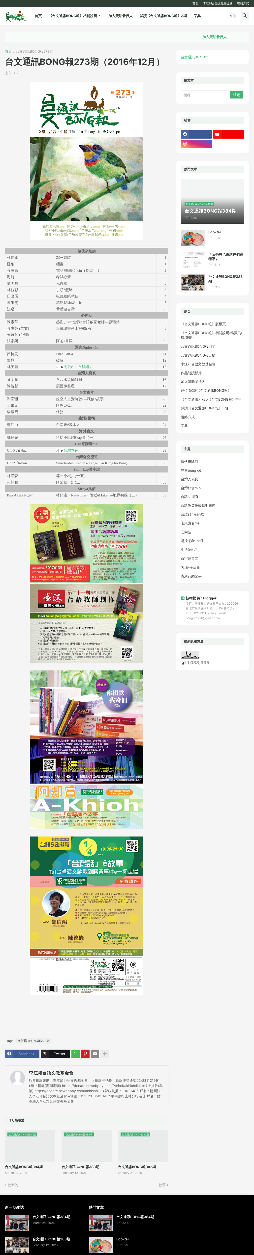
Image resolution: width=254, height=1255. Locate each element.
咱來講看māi (190, 523)
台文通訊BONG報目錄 (198, 355)
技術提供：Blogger (199, 598)
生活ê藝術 (189, 549)
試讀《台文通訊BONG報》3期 (163, 16)
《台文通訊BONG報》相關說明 (73, 16)
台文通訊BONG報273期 (34, 51)
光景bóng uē (191, 470)
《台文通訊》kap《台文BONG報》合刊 (211, 399)
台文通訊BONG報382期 (137, 1167)
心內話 (186, 532)
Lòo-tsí (214, 232)
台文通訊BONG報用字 (198, 346)
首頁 (195, 3)
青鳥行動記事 (191, 576)
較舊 (162, 1185)
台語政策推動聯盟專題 (198, 505)
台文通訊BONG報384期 (24, 1167)
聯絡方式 (243, 3)
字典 (197, 16)
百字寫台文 (189, 558)
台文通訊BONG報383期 (80, 1167)
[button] (232, 15)
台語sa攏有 (189, 496)
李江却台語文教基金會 (218, 3)
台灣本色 (71, 450)
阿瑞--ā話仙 (190, 567)
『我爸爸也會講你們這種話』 (225, 256)
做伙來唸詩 (189, 461)
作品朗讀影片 (191, 373)
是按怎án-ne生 (192, 541)
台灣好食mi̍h (191, 488)
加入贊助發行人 (120, 16)
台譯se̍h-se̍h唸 (192, 514)
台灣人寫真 (189, 479)
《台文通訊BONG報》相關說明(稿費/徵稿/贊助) (211, 335)
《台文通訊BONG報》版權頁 (203, 324)
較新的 (13, 1185)
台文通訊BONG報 (194, 57)
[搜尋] (206, 94)
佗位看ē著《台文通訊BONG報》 (206, 390)
